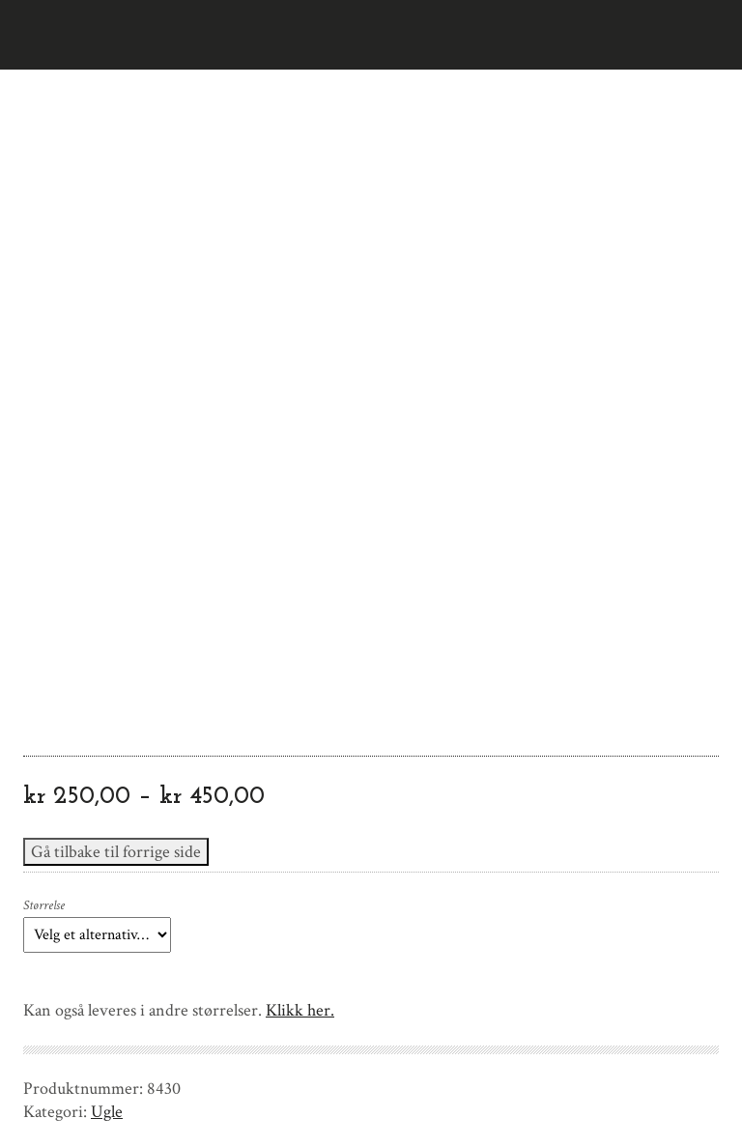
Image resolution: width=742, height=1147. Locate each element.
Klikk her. (300, 1010)
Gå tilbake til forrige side (116, 852)
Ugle (107, 1112)
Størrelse (44, 905)
